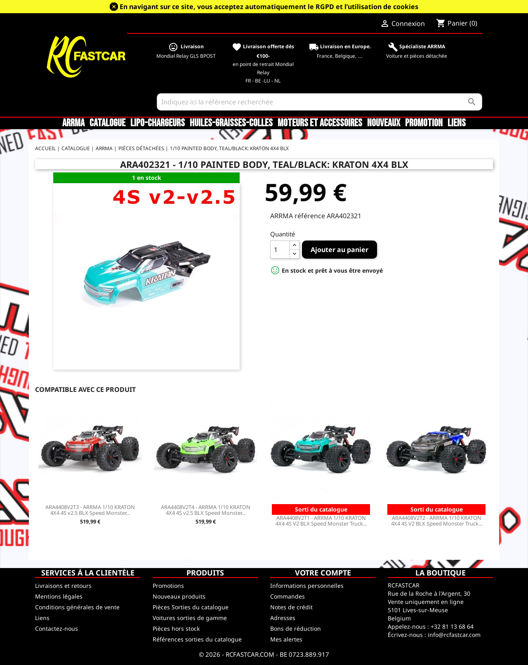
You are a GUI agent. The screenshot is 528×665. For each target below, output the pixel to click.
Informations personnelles (307, 586)
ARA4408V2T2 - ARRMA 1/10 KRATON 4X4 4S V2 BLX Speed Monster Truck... (436, 520)
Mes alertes (286, 639)
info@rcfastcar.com (454, 635)
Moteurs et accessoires (320, 123)
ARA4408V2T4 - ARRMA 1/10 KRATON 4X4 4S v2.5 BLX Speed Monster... (205, 510)
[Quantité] (280, 250)
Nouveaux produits (179, 596)
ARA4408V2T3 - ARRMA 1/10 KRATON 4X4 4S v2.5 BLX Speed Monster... (90, 510)
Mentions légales (58, 596)
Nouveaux (383, 123)
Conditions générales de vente (77, 607)
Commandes (287, 596)
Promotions (168, 586)
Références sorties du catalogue (197, 639)
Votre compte (323, 573)
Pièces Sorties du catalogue (191, 607)
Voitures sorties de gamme (190, 618)
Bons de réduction (295, 628)
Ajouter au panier (339, 249)
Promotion (424, 123)
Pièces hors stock (176, 628)
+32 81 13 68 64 (452, 626)
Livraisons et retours (63, 586)
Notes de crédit (291, 607)
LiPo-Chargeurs (157, 123)
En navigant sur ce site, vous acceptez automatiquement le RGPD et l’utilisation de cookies (269, 6)
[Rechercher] (319, 102)
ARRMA (73, 123)
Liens (457, 123)
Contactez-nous (56, 628)
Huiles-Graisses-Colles (231, 123)
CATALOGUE (107, 123)
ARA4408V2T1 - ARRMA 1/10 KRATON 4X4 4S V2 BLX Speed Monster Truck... (321, 520)
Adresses (282, 618)
